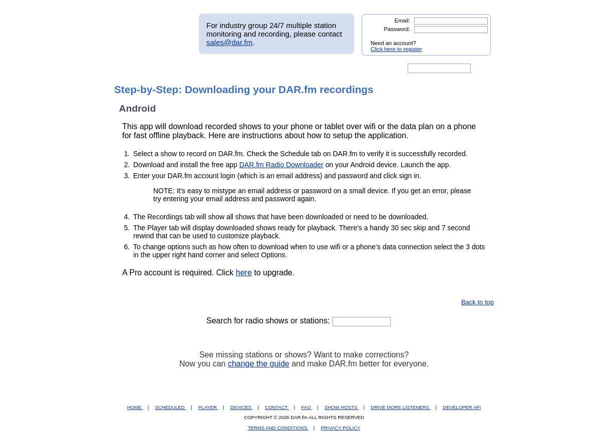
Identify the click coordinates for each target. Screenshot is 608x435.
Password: (397, 29)
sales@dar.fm (229, 42)
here (244, 272)
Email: (402, 21)
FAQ (307, 407)
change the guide (258, 363)
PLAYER (208, 407)
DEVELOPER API (462, 407)
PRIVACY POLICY (340, 427)
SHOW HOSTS (342, 407)
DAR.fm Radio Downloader (281, 165)
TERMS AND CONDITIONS (278, 427)
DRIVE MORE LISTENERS (400, 407)
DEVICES (241, 407)
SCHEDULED (170, 407)
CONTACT (277, 407)
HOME (135, 407)
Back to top (477, 302)
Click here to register (396, 49)
